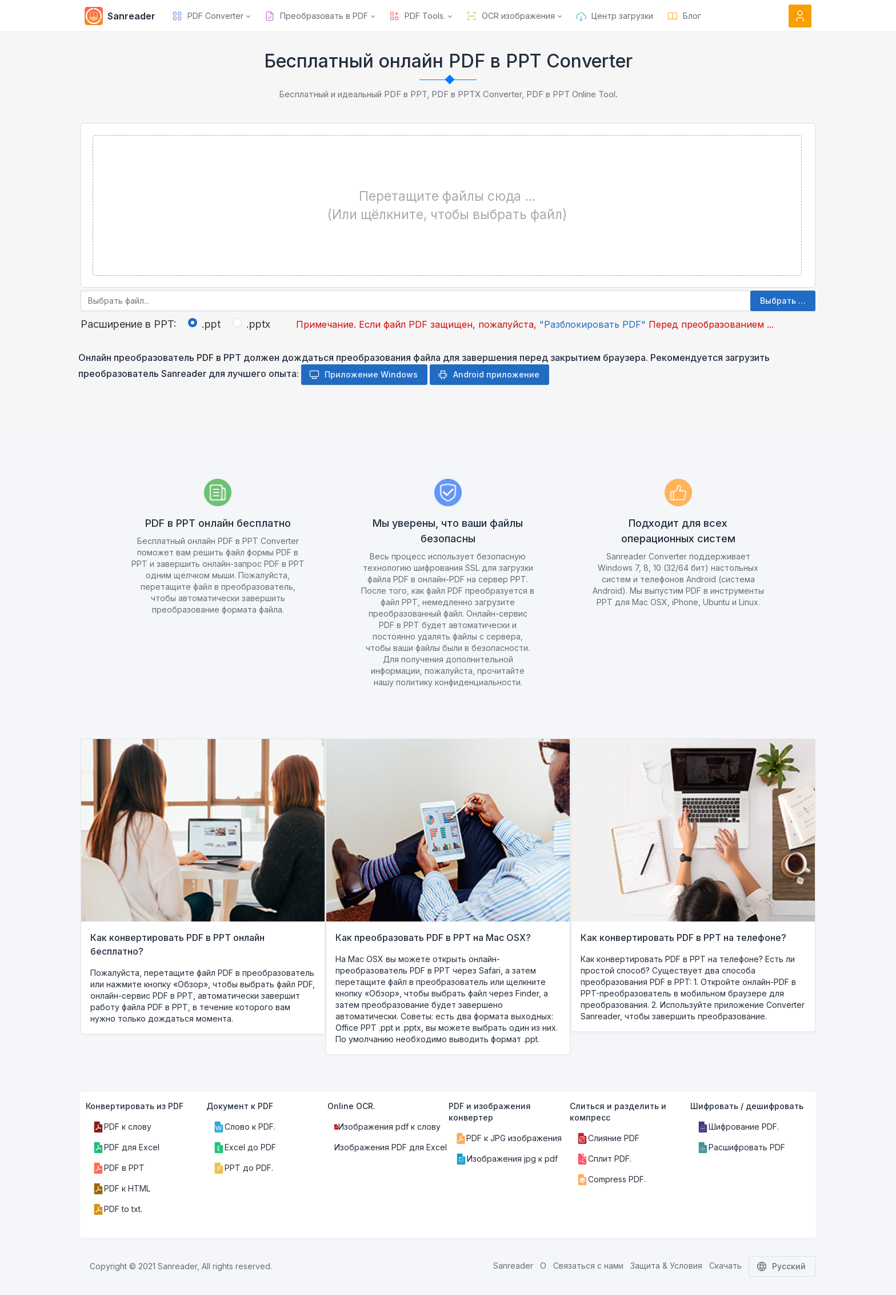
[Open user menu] (800, 16)
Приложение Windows (363, 374)
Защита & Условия (666, 1265)
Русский (782, 1266)
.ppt (211, 324)
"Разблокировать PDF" (593, 324)
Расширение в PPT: (129, 324)
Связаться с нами (588, 1265)
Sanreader (513, 1265)
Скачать (725, 1265)
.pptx (258, 324)
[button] (211, 16)
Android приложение (488, 374)
